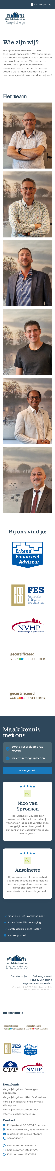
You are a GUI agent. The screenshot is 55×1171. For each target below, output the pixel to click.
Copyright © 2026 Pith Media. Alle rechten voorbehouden (32, 988)
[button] (49, 21)
